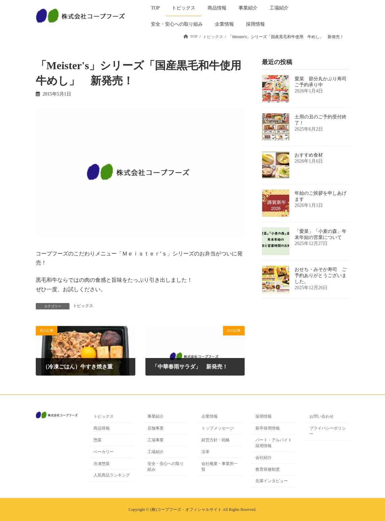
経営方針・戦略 (215, 440)
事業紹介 (155, 416)
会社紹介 (263, 457)
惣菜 (97, 440)
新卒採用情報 (267, 428)
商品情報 (101, 428)
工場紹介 (155, 451)
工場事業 (155, 440)
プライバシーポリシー (327, 431)
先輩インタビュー (271, 481)
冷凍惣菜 (101, 463)
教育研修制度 (267, 469)
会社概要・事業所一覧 (219, 466)
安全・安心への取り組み (165, 466)
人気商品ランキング (111, 475)
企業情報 (209, 416)
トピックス (83, 305)
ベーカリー (103, 451)
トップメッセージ (217, 428)
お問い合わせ (321, 416)
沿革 (205, 451)
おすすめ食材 (309, 155)
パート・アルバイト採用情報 (273, 443)
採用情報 (263, 416)
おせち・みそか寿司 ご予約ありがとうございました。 (321, 275)
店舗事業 (155, 428)
